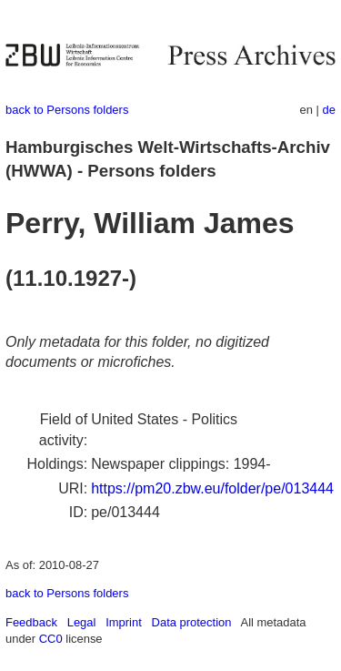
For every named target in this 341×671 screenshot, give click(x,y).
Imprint (123, 622)
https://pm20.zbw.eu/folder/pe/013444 (212, 488)
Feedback (31, 622)
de (329, 110)
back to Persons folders (66, 110)
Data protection (192, 622)
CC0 (51, 639)
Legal (81, 622)
